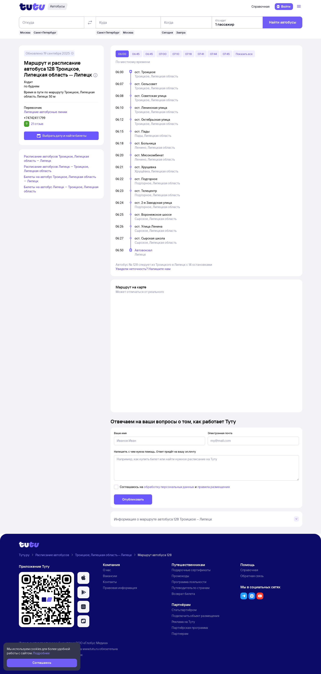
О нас (107, 570)
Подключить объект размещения (195, 616)
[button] (83, 578)
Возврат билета (183, 594)
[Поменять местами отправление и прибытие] (90, 22)
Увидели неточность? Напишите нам (143, 269)
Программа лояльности (189, 582)
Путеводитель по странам (190, 588)
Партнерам (180, 634)
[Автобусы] (57, 6)
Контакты (110, 582)
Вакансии (110, 576)
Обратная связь (252, 576)
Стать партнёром (184, 610)
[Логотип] (32, 6)
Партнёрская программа (190, 628)
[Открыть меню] (299, 6)
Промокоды (180, 576)
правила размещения (214, 487)
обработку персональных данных (169, 487)
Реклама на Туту (183, 622)
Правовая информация (120, 588)
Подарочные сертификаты (191, 570)
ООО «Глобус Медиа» (92, 643)
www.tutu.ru (91, 649)
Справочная (260, 6)
